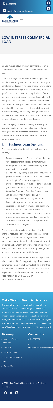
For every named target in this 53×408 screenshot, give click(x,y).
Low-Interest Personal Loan (12, 359)
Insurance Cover (10, 352)
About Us (7, 347)
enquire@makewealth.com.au (18, 10)
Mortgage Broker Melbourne (10, 341)
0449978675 (9, 3)
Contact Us (8, 366)
